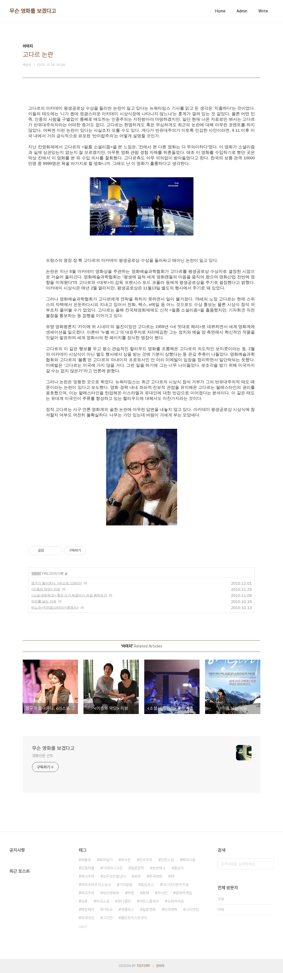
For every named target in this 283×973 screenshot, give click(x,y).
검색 (268, 864)
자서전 (162, 893)
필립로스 (147, 884)
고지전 (107, 918)
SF (173, 876)
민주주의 (145, 860)
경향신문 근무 (42, 755)
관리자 (160, 966)
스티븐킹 (192, 909)
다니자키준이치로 (175, 884)
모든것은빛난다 (114, 876)
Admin (242, 11)
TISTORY (143, 966)
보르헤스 (159, 868)
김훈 (84, 901)
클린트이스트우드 (134, 918)
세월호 (86, 860)
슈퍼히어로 (175, 901)
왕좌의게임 (183, 893)
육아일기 (105, 860)
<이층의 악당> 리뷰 (45, 589)
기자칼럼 (125, 884)
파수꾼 (126, 860)
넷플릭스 (127, 909)
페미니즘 (188, 860)
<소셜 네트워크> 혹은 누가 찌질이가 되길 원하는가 (69, 595)
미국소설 (102, 901)
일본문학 (137, 868)
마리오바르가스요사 (96, 884)
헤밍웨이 (87, 909)
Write (263, 11)
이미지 (36, 573)
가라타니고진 (112, 868)
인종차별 (87, 868)
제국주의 (87, 893)
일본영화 (149, 909)
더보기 (83, 927)
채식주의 (87, 876)
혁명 (130, 893)
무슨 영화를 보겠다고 (32, 11)
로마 (137, 876)
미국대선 (87, 918)
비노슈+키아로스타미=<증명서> (55, 607)
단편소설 (167, 860)
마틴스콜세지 (149, 901)
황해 (145, 893)
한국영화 (155, 876)
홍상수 (179, 868)
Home (220, 11)
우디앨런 (124, 901)
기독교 (107, 909)
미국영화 (170, 909)
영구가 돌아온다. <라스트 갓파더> (56, 583)
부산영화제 (111, 893)
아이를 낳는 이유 (43, 601)
